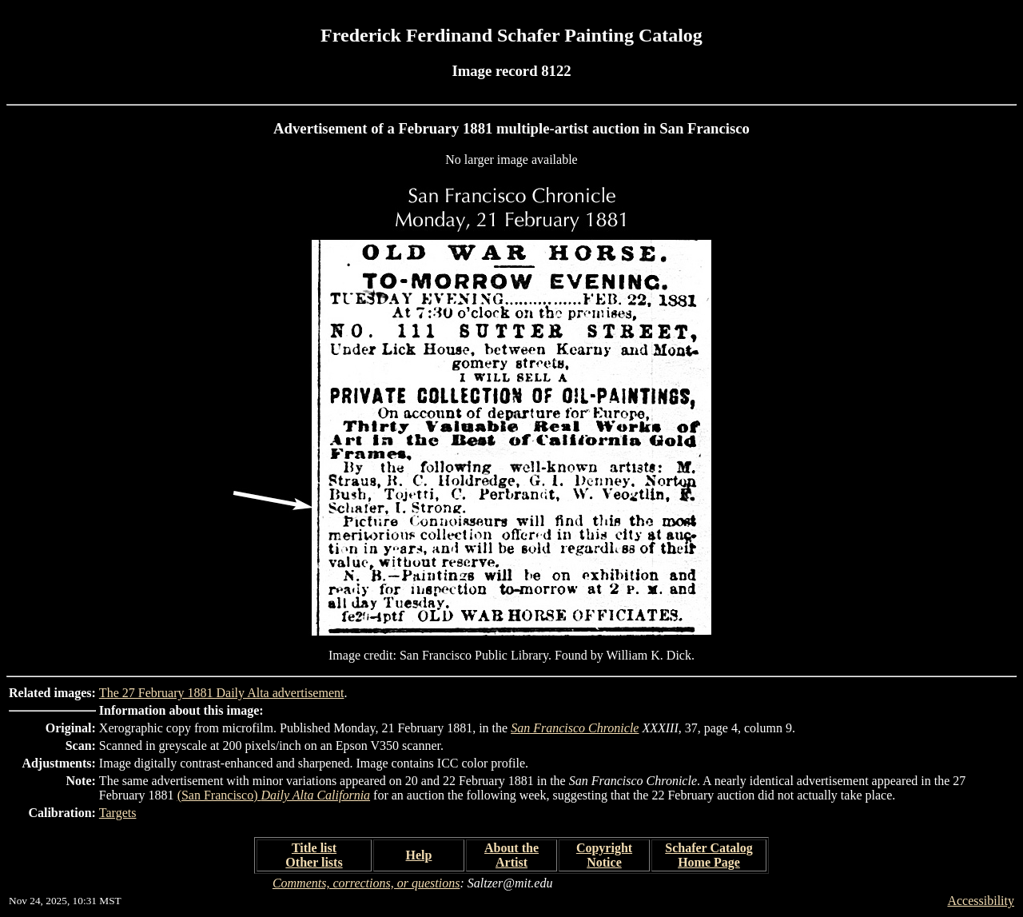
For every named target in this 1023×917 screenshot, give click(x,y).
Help (419, 855)
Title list (314, 848)
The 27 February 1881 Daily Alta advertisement (221, 693)
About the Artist (511, 855)
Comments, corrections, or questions (366, 883)
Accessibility (980, 900)
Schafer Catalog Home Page (708, 855)
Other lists (313, 862)
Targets (118, 812)
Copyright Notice (604, 855)
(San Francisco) (273, 795)
